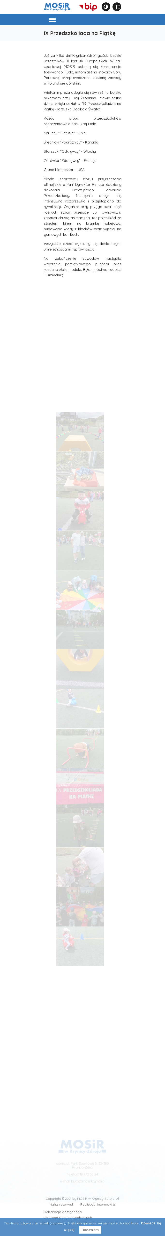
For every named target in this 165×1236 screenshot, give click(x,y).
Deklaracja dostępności (63, 1212)
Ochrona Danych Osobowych (68, 1217)
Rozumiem (90, 1230)
